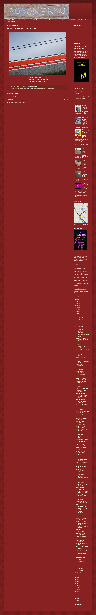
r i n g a (84, 105)
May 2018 (79, 564)
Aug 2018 (79, 326)
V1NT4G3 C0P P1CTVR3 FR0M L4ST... (82, 350)
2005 (76, 600)
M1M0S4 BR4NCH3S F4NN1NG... (81, 433)
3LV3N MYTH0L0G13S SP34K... (81, 544)
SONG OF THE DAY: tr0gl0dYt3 (81, 385)
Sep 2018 (79, 324)
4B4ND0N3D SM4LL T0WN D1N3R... (81, 534)
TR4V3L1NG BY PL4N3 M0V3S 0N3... (82, 368)
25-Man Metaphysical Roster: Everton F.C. (81, 554)
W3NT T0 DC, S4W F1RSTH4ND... (81, 519)
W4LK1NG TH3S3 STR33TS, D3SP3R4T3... (80, 423)
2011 (76, 587)
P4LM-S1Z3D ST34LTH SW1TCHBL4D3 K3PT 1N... (82, 441)
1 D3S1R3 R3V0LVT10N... (80, 530)
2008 (76, 594)
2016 (76, 577)
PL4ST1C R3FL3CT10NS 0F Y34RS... (82, 430)
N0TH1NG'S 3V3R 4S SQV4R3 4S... (81, 485)
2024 (76, 303)
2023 (76, 305)
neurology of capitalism (39, 88)
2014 (76, 581)
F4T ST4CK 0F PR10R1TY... (80, 512)
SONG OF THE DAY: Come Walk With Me (81, 379)
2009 (76, 592)
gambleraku (26, 88)
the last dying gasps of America (51, 88)
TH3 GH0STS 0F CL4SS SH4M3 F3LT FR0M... (82, 492)
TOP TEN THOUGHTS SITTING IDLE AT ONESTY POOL (81, 401)
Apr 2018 (79, 566)
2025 (76, 301)
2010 (76, 589)
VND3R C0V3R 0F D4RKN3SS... (80, 375)
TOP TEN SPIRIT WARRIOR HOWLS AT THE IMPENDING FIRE (82, 395)
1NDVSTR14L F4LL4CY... (82, 388)
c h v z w (84, 160)
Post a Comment (13, 96)
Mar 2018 (79, 568)
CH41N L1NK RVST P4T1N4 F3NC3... (81, 445)
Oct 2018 (79, 322)
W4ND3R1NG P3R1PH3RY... (80, 365)
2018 (76, 316)
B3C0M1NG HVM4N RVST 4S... (81, 382)
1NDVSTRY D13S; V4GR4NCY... (80, 358)
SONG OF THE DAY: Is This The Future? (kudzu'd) (85, 186)
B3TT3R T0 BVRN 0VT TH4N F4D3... (81, 463)
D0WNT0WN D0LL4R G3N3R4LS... (81, 328)
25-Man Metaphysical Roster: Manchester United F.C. (81, 459)
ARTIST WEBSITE (11, 21)
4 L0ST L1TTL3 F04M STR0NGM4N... (81, 541)
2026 (76, 299)
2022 (76, 307)
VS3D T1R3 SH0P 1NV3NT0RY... (80, 452)
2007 (76, 596)
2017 (76, 575)
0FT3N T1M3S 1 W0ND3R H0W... (81, 415)
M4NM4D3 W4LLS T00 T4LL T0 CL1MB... (81, 481)
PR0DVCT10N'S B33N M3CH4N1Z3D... (81, 509)
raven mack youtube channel (82, 96)
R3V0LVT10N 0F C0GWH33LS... (80, 372)
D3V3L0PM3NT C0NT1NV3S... (80, 488)
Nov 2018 (79, 319)
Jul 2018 (79, 559)
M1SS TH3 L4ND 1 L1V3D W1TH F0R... (81, 505)
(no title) (84, 171)
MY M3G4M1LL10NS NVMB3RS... (81, 391)
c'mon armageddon (19, 88)
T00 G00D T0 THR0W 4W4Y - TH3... (81, 551)
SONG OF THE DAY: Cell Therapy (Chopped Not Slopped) (82, 339)
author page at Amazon (80, 98)
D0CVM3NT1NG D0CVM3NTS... (80, 473)
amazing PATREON (71, 19)
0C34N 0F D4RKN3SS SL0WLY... (81, 419)
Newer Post (10, 99)
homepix (31, 88)
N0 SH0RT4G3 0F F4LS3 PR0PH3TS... (82, 527)
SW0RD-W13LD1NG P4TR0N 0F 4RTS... (81, 498)
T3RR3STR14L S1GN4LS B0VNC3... (82, 362)
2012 (76, 585)
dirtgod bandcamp (79, 95)
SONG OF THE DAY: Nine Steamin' (81, 332)
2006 (76, 598)
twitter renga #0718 (81, 557)
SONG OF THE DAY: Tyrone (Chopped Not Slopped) (82, 523)
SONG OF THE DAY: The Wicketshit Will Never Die (82, 478)
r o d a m (84, 148)
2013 (76, 583)
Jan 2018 (79, 572)
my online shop (78, 90)
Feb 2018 (79, 570)
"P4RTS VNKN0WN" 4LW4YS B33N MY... (81, 502)
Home (38, 99)
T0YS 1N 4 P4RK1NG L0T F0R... (81, 347)
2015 (76, 579)
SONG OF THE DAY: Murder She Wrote (81, 455)
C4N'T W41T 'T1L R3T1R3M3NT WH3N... (80, 354)
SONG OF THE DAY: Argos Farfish (81, 427)
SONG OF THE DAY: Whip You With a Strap (82, 470)
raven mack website (79, 88)
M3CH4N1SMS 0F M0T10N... (80, 408)
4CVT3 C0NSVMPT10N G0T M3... (82, 405)
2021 (76, 309)
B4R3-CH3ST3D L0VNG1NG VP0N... (81, 495)
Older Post (65, 99)
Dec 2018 (79, 317)
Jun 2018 (79, 561)
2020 (76, 311)
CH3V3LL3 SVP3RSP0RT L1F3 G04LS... (82, 412)
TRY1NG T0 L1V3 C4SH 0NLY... (85, 119)
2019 (76, 313)
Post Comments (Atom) (19, 102)
